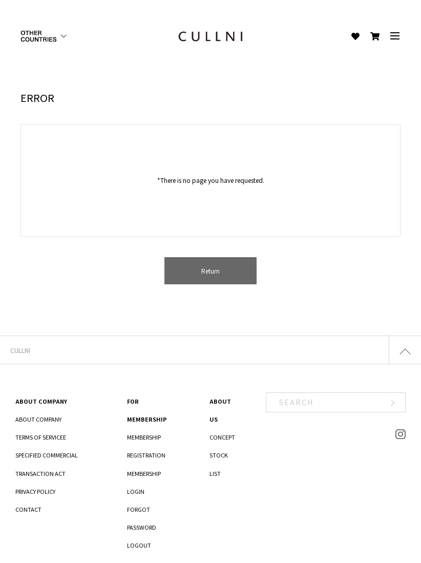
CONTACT (28, 509)
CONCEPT (222, 437)
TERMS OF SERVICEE (40, 437)
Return (210, 270)
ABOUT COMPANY (38, 419)
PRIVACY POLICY (35, 491)
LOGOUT (139, 545)
